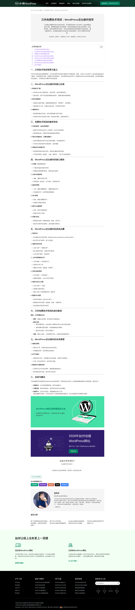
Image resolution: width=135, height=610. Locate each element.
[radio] (64, 467)
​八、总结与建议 (36, 65)
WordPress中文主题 (60, 585)
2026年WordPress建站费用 (42, 582)
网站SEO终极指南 (80, 593)
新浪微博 (98, 590)
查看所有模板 (20, 563)
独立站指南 (75, 3)
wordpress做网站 (36, 476)
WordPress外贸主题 (60, 587)
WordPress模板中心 (60, 582)
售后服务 (17, 585)
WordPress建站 (38, 10)
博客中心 (17, 590)
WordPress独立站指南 (81, 585)
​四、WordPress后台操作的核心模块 (43, 56)
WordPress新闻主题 (60, 593)
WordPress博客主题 (60, 590)
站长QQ (110, 590)
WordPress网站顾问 (40, 590)
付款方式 (17, 587)
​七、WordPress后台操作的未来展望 (43, 62)
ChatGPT (34, 484)
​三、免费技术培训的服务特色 (41, 54)
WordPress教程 (87, 3)
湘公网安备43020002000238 (68, 607)
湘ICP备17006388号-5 (54, 607)
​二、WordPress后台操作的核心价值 (43, 51)
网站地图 (117, 590)
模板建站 (62, 3)
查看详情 (73, 451)
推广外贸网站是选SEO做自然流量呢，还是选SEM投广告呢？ (39, 523)
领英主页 (57, 507)
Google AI (65, 484)
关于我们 (17, 582)
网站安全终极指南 (80, 590)
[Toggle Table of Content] (100, 46)
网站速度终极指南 (80, 587)
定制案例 (53, 3)
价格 (68, 3)
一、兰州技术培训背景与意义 (41, 49)
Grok (57, 484)
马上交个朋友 (73, 561)
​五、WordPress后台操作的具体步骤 (43, 58)
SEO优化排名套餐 (40, 585)
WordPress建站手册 (80, 582)
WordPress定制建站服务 (41, 593)
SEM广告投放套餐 (40, 587)
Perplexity (43, 484)
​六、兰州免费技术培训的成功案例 (42, 60)
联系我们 (17, 593)
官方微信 (104, 590)
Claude (51, 484)
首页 (47, 3)
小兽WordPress (32, 607)
